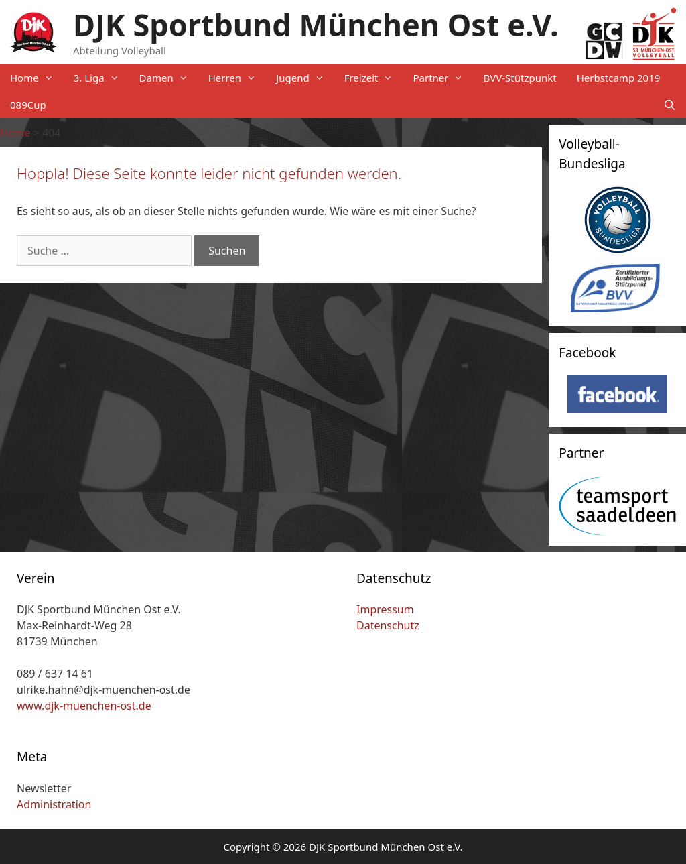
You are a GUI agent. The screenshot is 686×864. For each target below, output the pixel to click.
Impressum (385, 609)
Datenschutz (387, 625)
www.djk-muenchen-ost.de (84, 705)
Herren (237, 77)
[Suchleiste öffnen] (669, 104)
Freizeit (373, 77)
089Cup (28, 104)
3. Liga (101, 77)
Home (37, 77)
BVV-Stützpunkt (519, 77)
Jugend (305, 77)
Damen (168, 77)
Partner (443, 77)
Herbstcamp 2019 (619, 77)
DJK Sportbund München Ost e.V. (316, 24)
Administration (54, 804)
